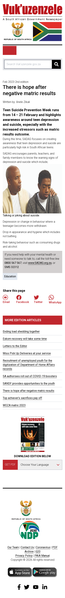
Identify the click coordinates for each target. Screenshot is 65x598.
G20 (38, 551)
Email (6, 299)
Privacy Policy (24, 555)
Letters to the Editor (15, 346)
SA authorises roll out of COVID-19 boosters (30, 376)
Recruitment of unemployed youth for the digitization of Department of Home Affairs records (29, 365)
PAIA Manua (41, 555)
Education (10, 276)
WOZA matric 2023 (14, 405)
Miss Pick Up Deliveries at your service (27, 353)
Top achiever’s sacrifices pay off (22, 398)
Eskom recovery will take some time (25, 338)
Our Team (13, 547)
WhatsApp (55, 299)
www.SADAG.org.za (39, 263)
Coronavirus (43, 547)
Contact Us (27, 547)
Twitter (38, 299)
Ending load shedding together (21, 331)
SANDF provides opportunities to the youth (29, 383)
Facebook (22, 299)
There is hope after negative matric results (28, 390)
